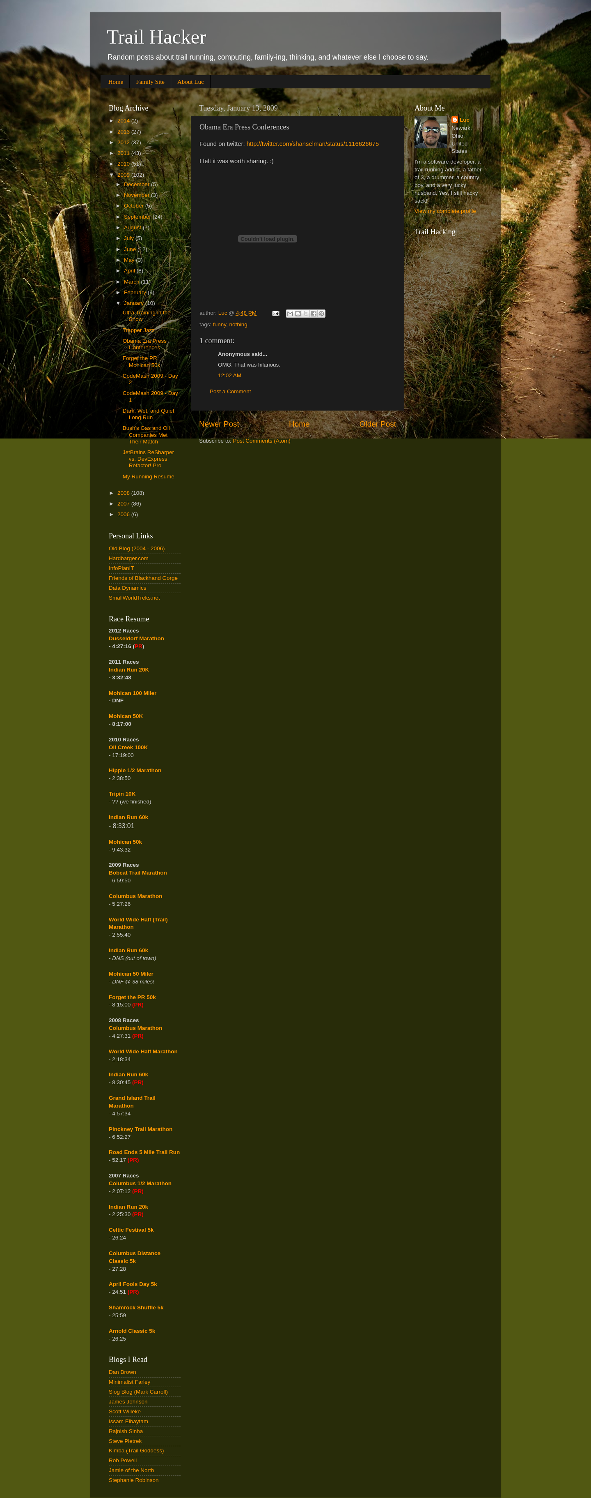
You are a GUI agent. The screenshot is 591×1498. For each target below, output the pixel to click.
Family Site (150, 81)
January (134, 303)
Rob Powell (123, 1460)
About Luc (190, 81)
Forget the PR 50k (132, 997)
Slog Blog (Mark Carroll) (138, 1392)
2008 (124, 493)
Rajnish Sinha (126, 1431)
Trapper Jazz (139, 330)
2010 (124, 164)
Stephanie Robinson (134, 1480)
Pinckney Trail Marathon (140, 1129)
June (130, 249)
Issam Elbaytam (128, 1421)
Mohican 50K (126, 716)
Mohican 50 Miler (131, 974)
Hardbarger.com (129, 558)
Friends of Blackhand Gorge (143, 578)
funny (219, 324)
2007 (124, 504)
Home (116, 81)
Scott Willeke (125, 1411)
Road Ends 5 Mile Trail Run (144, 1152)
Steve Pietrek (125, 1441)
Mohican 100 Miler (132, 693)
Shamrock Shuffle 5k (136, 1307)
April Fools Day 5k (133, 1284)
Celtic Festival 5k (131, 1230)
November (137, 195)
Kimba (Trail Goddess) (136, 1450)
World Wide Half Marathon (143, 1051)
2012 (124, 142)
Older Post (378, 424)
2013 (124, 132)
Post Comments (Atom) (262, 441)
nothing (238, 324)
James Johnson (128, 1402)
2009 (124, 175)
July (129, 238)
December (137, 184)
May (130, 260)
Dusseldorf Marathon (136, 638)
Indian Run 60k (128, 950)
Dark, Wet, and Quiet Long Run (148, 414)
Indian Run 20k (128, 1207)
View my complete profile (445, 211)
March (132, 282)
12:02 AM (229, 375)
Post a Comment (230, 391)
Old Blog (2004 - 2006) (137, 548)
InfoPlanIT (121, 568)
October (134, 206)
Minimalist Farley (129, 1382)
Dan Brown (122, 1372)
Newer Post (219, 424)
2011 (124, 153)
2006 (124, 514)
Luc (465, 120)
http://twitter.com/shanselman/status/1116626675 (313, 144)
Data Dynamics (128, 588)
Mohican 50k (125, 842)
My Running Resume (148, 476)
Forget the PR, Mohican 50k (141, 361)
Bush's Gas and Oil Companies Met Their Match (146, 434)
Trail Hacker (156, 37)
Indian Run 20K (129, 670)
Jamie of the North (131, 1470)
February (136, 292)
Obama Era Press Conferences (145, 344)
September (138, 217)
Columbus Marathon (136, 896)
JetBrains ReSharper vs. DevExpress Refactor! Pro (148, 459)
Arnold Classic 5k (132, 1331)
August (133, 227)
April (130, 271)
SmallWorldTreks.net (134, 598)
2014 (124, 121)
